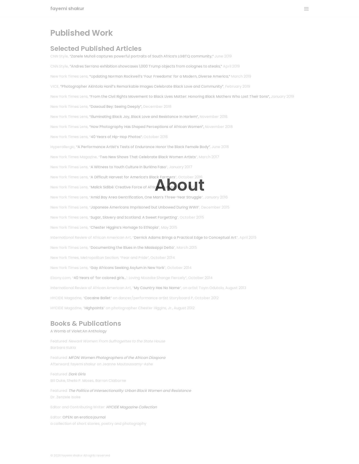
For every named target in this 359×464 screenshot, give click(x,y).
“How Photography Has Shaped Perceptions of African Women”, (146, 126)
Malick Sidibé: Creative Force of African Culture (133, 187)
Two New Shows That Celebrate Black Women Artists (148, 157)
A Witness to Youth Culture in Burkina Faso (128, 167)
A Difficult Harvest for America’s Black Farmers (133, 177)
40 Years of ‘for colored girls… (99, 277)
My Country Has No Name (157, 287)
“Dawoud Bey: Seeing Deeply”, (115, 106)
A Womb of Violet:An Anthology (78, 331)
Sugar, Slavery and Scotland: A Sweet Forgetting (134, 217)
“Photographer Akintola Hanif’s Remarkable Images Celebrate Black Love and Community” (141, 86)
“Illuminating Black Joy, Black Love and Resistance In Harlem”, (144, 116)
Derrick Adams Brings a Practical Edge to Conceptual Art (185, 237)
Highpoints (93, 308)
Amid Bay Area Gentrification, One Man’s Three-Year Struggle (146, 197)
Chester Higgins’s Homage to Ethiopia (124, 227)
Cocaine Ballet (97, 298)
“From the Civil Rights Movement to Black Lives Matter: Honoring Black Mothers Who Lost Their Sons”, (179, 96)
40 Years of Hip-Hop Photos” (116, 136)
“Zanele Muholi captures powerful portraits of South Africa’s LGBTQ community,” (142, 56)
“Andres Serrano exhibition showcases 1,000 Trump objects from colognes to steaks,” (146, 66)
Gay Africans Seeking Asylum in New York (127, 267)
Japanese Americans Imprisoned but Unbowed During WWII (144, 207)
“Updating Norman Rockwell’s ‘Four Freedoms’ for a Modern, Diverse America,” (159, 76)
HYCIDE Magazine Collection (131, 407)
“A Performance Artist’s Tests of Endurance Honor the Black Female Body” (143, 146)
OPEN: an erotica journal (84, 417)
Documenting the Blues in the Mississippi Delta (132, 247)
